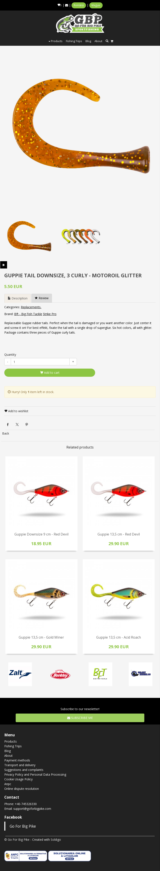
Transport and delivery (19, 765)
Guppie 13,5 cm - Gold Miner (41, 637)
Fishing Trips (74, 41)
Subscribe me (80, 718)
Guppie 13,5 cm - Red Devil (119, 534)
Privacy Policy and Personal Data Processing (35, 774)
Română (79, 5)
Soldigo (56, 839)
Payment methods (17, 760)
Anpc (7, 784)
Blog (88, 41)
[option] (81, 126)
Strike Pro (49, 314)
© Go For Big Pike (16, 839)
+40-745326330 (26, 804)
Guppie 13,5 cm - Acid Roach (118, 637)
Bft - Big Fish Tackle (28, 314)
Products (55, 41)
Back (5, 433)
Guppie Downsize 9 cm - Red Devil (41, 534)
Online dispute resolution (21, 789)
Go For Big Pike (23, 826)
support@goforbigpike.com (32, 809)
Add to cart (49, 373)
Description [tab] (17, 298)
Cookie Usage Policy (18, 779)
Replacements (31, 307)
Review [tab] (42, 298)
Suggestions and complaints (23, 770)
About (98, 41)
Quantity (10, 354)
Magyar (96, 5)
